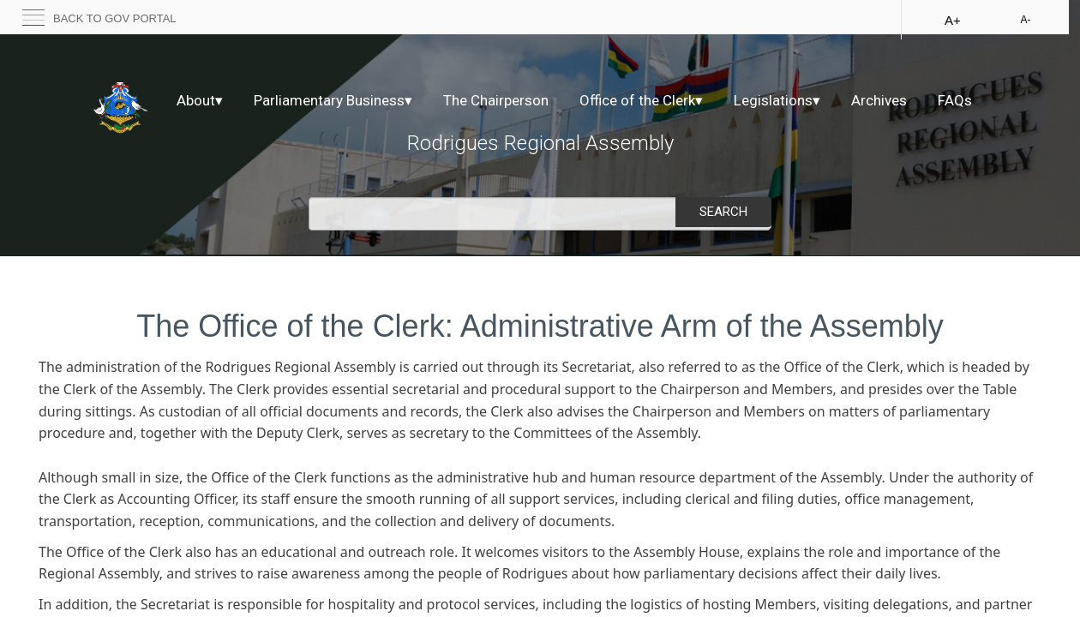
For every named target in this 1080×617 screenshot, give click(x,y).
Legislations (777, 100)
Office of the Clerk (641, 100)
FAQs (955, 100)
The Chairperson (496, 100)
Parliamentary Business (333, 100)
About (200, 100)
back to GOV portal (115, 18)
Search (723, 211)
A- (1025, 20)
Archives (879, 100)
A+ (953, 20)
